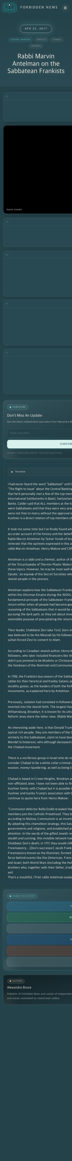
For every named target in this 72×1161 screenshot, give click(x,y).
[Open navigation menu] (65, 7)
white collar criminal (56, 763)
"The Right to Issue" (21, 489)
